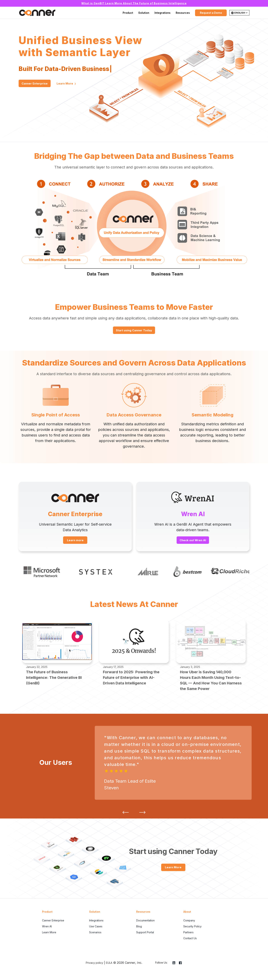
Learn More (66, 83)
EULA (109, 962)
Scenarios (95, 932)
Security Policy (192, 926)
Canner (37, 12)
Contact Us (190, 938)
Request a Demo (211, 12)
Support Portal (145, 932)
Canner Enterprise (35, 83)
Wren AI (47, 926)
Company (189, 920)
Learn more (75, 540)
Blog (139, 926)
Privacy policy (94, 962)
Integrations (162, 12)
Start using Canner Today (134, 330)
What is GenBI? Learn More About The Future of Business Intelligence (134, 3)
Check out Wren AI (193, 540)
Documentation (145, 920)
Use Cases (95, 926)
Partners (188, 932)
